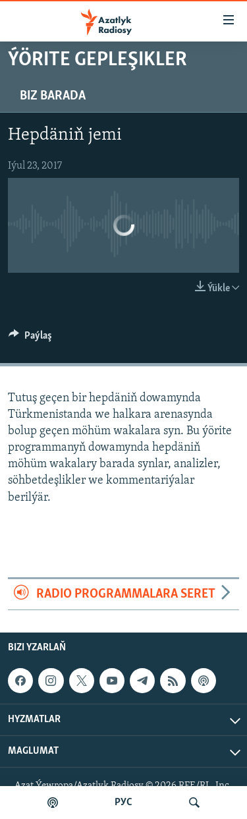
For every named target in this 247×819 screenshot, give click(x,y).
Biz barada (53, 96)
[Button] (30, 338)
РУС (123, 802)
